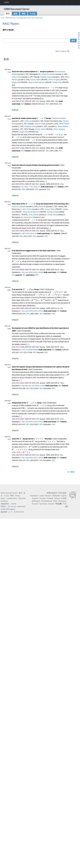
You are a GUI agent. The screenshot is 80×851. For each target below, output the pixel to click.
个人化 (32, 13)
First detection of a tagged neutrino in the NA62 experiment (33, 250)
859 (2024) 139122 (32, 311)
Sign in (66, 3)
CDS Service (12, 506)
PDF (22, 104)
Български (34, 495)
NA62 (33, 18)
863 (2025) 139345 (32, 272)
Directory (73, 3)
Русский (35, 504)
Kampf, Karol (28, 217)
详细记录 (15, 110)
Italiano (57, 498)
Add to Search (61, 51)
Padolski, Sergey (46, 77)
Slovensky (43, 504)
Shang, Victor (57, 82)
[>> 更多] (71, 472)
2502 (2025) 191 (29, 233)
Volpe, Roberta (63, 126)
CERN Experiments (10, 18)
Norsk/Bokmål (46, 501)
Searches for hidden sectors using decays (31, 118)
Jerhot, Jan (28, 121)
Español (35, 498)
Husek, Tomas (52, 214)
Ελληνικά (56, 495)
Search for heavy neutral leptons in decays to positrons (33, 71)
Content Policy (12, 498)
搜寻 (7, 13)
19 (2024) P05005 (30, 350)
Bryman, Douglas (53, 212)
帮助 (23, 13)
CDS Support (10, 509)
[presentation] (38, 71)
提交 (15, 13)
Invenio (13, 504)
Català (41, 495)
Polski (55, 501)
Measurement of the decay (26, 403)
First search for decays (25, 289)
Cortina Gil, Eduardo (48, 74)
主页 (2, 18)
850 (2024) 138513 (32, 422)
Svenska (51, 504)
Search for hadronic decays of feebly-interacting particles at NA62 (35, 165)
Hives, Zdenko (33, 214)
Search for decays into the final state (32, 439)
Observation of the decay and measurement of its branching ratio (40, 204)
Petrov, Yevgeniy (54, 80)
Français (42, 498)
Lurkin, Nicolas (26, 209)
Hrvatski (50, 498)
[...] (46, 181)
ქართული (36, 501)
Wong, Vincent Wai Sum (36, 82)
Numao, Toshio (35, 80)
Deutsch (48, 495)
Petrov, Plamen (64, 124)
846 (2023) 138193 (32, 458)
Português (63, 501)
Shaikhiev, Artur (30, 126)
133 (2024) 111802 (33, 386)
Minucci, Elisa (16, 77)
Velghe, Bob (16, 82)
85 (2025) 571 (31, 187)
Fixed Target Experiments (23, 18)
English (64, 495)
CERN (6, 2)
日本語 (64, 498)
